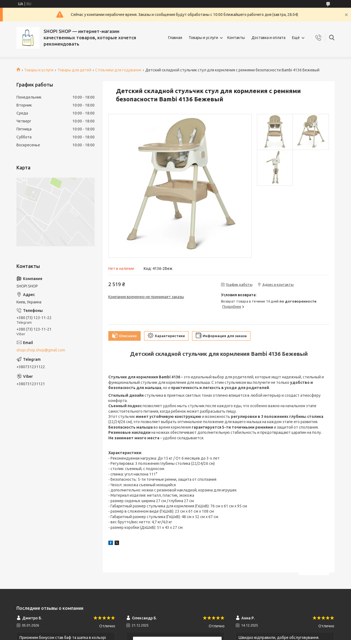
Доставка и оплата (268, 37)
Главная (175, 37)
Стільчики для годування (118, 70)
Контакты (236, 37)
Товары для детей (74, 70)
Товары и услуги (203, 37)
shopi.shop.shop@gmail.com (40, 350)
